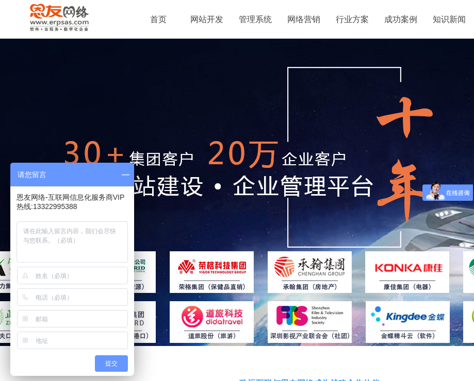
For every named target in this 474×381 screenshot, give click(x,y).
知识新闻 (449, 19)
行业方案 (352, 19)
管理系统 (255, 19)
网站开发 (206, 19)
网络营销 (303, 19)
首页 (158, 19)
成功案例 (400, 19)
